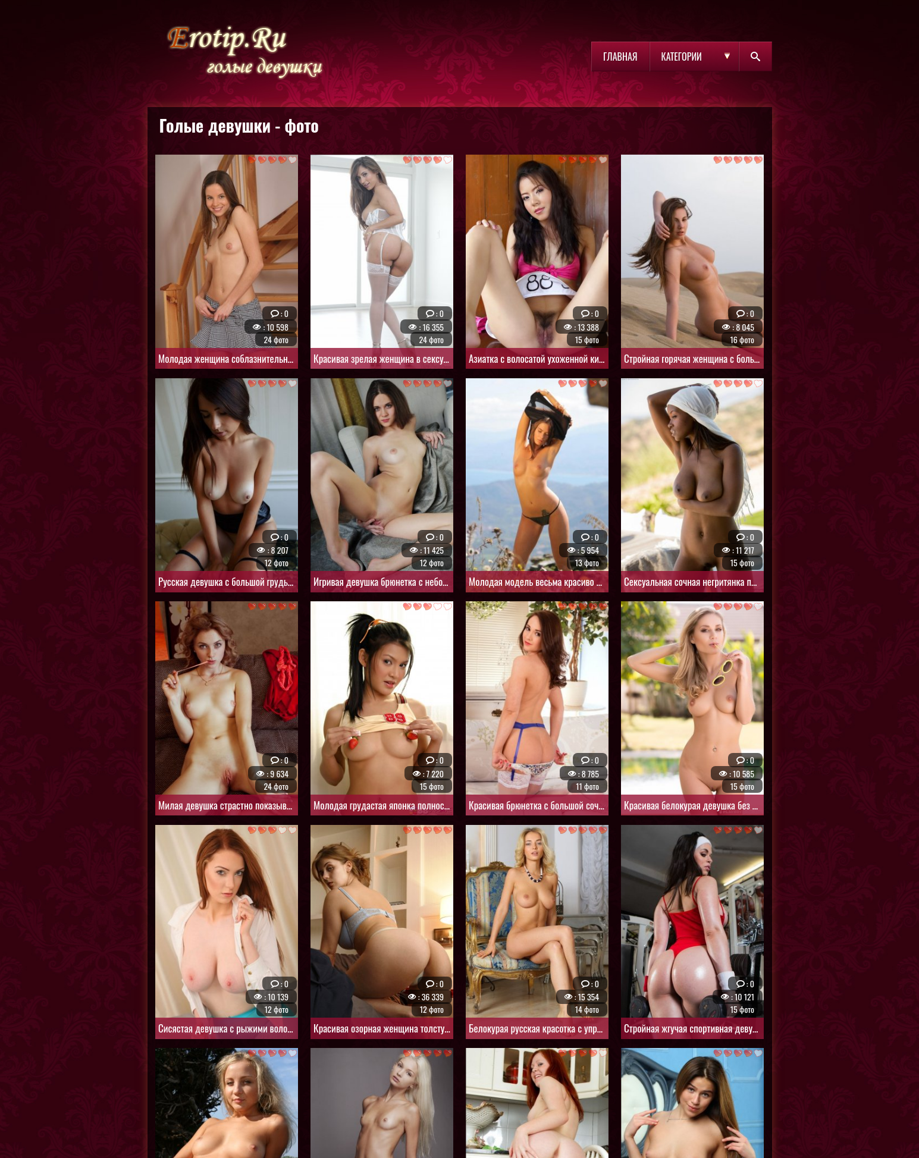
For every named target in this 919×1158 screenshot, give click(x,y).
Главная (620, 56)
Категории (681, 56)
